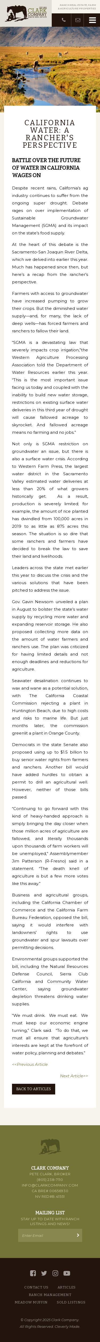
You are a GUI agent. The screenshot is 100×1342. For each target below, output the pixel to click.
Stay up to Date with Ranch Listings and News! (50, 1221)
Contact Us (36, 1287)
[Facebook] (33, 1273)
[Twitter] (44, 1273)
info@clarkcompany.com (50, 1185)
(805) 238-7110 (50, 1179)
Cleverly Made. (67, 1326)
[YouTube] (66, 1273)
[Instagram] (55, 1273)
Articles (67, 1287)
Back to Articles (33, 1089)
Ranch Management (50, 1295)
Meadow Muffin (31, 1302)
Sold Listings (71, 1302)
